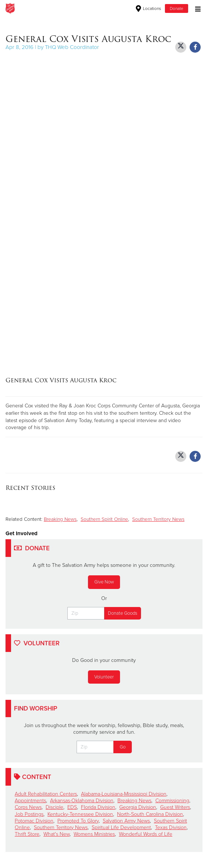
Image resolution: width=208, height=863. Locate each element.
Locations (148, 8)
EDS (72, 807)
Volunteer (104, 677)
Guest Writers (175, 807)
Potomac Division (34, 821)
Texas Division (171, 827)
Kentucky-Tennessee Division (80, 814)
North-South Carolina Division (150, 814)
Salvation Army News (126, 821)
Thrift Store (27, 834)
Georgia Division (137, 807)
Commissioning (172, 800)
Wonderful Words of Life (145, 834)
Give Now (104, 582)
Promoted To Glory (78, 821)
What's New (56, 834)
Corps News (28, 807)
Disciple (54, 807)
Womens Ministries (94, 834)
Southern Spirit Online (104, 519)
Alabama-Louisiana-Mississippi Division (123, 794)
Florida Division (98, 807)
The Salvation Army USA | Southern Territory (75, 8)
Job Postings (29, 814)
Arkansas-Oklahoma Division (81, 800)
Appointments (30, 800)
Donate (176, 8)
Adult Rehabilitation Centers (46, 794)
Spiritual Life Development (121, 827)
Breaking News (60, 519)
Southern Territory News (158, 519)
